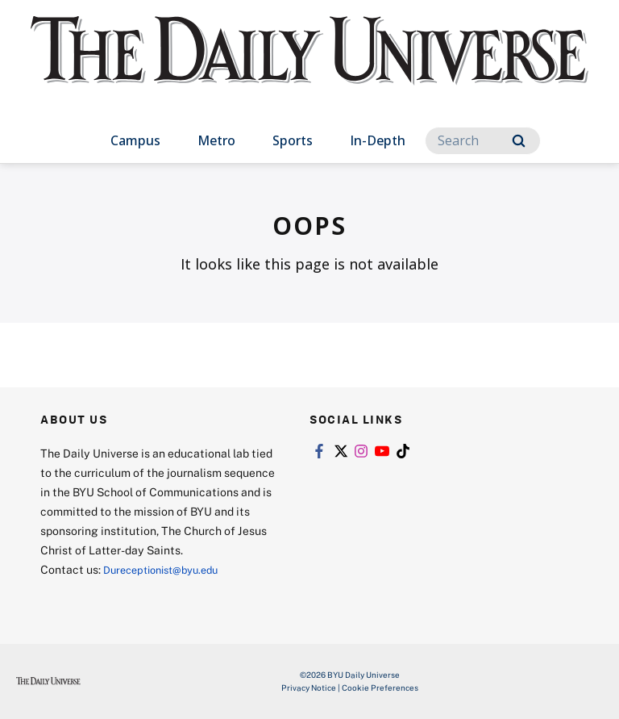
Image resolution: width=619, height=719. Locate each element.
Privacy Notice (308, 687)
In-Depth (377, 140)
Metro (216, 140)
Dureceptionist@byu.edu (168, 569)
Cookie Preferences (380, 687)
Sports (292, 140)
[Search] (483, 141)
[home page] (309, 64)
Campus (135, 140)
